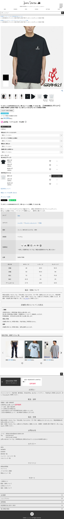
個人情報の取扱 (5, 509)
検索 (62, 13)
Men (19, 215)
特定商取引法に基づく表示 (8, 505)
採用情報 (3, 502)
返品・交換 (32, 417)
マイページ (32, 463)
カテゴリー (32, 444)
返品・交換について (6, 488)
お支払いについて (6, 485)
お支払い (32, 389)
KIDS (26, 9)
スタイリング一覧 (6, 458)
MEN (5, 9)
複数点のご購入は (6, 143)
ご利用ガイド (4, 481)
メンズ (6, 20)
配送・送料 (32, 399)
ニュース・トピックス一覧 (8, 456)
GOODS (36, 9)
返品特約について (6, 188)
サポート (32, 478)
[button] (3, 353)
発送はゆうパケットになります (9, 132)
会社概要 (3, 495)
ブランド (7, 16)
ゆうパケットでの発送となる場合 (9, 138)
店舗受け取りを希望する (7, 149)
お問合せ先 (32, 430)
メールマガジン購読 (6, 471)
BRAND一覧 (4, 454)
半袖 (27, 20)
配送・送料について (6, 483)
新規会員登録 (4, 466)
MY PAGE (48, 9)
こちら (26, 298)
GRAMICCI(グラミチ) (17, 16)
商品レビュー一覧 (6, 473)
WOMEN (15, 9)
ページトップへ (61, 374)
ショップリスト (5, 498)
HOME (2, 16)
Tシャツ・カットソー (20, 20)
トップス (11, 20)
